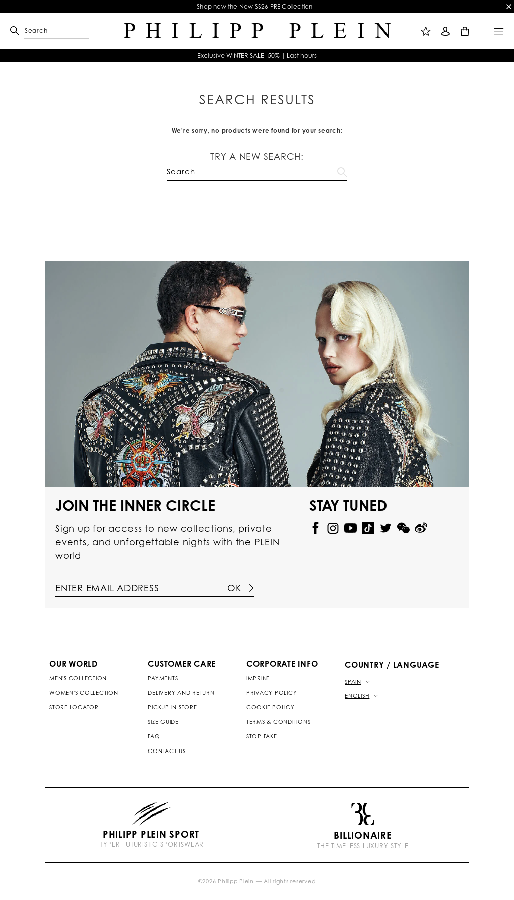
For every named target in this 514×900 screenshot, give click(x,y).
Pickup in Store (172, 707)
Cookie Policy (270, 707)
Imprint (258, 678)
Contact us (167, 751)
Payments (163, 678)
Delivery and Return (181, 692)
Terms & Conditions (278, 721)
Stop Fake (261, 736)
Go (342, 170)
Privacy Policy (271, 692)
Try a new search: (257, 156)
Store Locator (74, 707)
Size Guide (163, 721)
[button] (28, 30)
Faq (154, 736)
